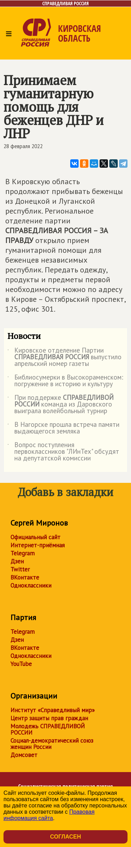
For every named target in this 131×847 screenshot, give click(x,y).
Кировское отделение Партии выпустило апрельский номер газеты (64, 357)
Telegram (22, 553)
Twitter (20, 569)
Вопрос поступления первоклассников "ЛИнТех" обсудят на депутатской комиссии (63, 452)
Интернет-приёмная (37, 545)
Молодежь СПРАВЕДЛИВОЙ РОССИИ (47, 729)
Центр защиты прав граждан (49, 718)
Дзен (17, 561)
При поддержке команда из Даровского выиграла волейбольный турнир (60, 404)
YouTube (21, 664)
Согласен (65, 837)
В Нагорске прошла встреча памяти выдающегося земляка (63, 428)
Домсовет (23, 755)
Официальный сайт (35, 537)
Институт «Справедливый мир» (52, 710)
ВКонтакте (24, 577)
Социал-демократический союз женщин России (51, 743)
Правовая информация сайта (49, 815)
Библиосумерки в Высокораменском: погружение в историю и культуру (65, 381)
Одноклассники (30, 585)
